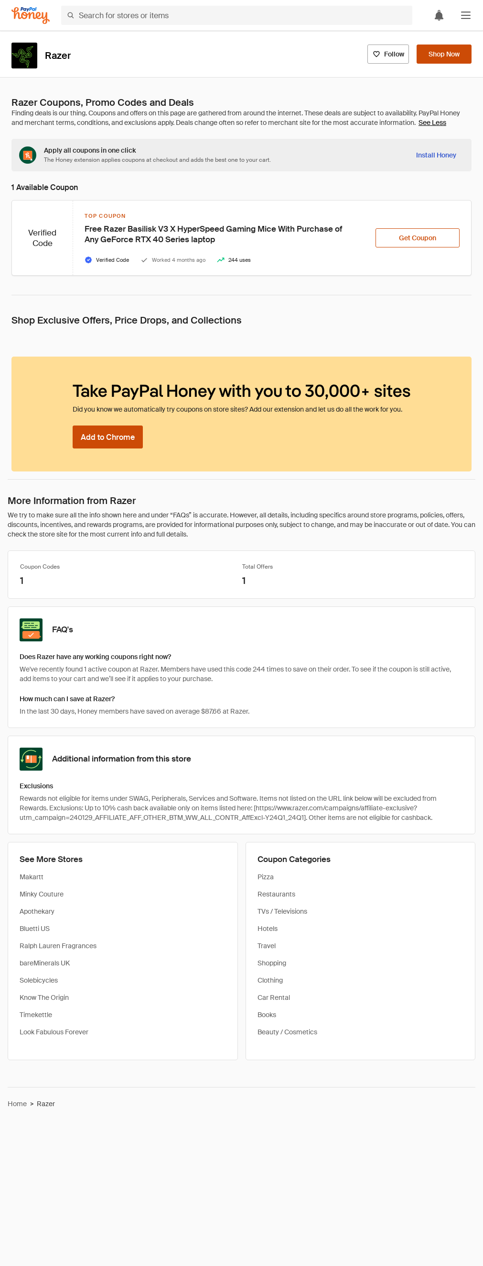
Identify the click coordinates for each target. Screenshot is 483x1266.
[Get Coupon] (418, 237)
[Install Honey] (436, 155)
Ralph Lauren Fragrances (58, 945)
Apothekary (37, 911)
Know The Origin (44, 997)
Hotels (268, 928)
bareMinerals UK (45, 963)
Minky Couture (42, 894)
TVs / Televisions (282, 911)
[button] (466, 15)
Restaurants (276, 894)
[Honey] (30, 15)
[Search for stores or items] (236, 15)
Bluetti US (35, 928)
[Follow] (388, 54)
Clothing (270, 980)
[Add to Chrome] (108, 437)
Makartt (31, 877)
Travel (267, 945)
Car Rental (274, 997)
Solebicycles (39, 980)
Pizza (266, 877)
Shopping (272, 963)
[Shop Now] (444, 54)
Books (267, 1014)
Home (17, 1103)
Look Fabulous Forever (54, 1032)
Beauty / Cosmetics (287, 1032)
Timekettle (36, 1014)
